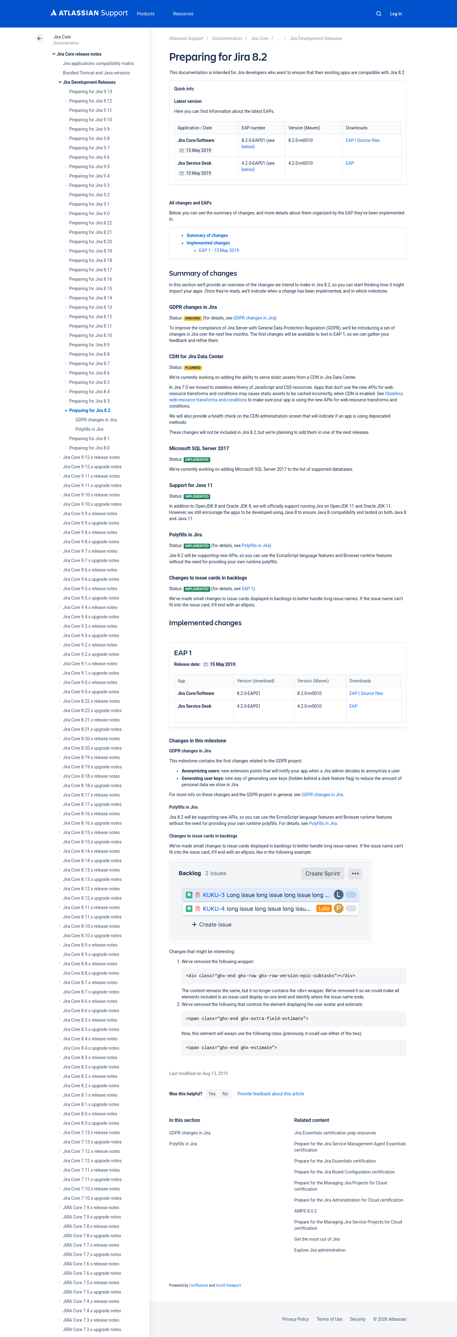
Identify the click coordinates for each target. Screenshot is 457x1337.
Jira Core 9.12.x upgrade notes (92, 466)
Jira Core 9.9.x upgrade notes (91, 522)
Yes (212, 1093)
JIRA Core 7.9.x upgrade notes (92, 1216)
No (225, 1093)
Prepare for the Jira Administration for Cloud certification (348, 1200)
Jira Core (62, 36)
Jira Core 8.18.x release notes (91, 776)
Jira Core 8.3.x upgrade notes (91, 1066)
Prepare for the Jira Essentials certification (335, 1161)
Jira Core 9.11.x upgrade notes (92, 485)
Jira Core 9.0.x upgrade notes (91, 691)
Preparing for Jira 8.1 (89, 438)
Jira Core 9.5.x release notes (90, 588)
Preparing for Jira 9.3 (89, 185)
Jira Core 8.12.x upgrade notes (92, 898)
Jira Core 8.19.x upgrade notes (92, 766)
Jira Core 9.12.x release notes (91, 457)
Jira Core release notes (79, 54)
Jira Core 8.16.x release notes (91, 813)
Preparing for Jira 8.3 (89, 401)
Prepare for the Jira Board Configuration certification (344, 1171)
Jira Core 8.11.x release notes (91, 907)
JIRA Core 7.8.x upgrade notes (92, 1235)
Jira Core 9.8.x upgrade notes (91, 541)
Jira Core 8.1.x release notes (90, 1095)
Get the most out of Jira (317, 1239)
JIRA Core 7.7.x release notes (91, 1245)
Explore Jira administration (319, 1250)
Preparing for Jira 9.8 (89, 138)
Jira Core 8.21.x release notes (91, 719)
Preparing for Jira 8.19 (90, 251)
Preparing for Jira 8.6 (89, 372)
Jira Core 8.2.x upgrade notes (91, 1085)
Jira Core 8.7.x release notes (90, 982)
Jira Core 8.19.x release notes (91, 757)
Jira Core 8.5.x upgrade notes (91, 1029)
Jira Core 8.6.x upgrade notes (91, 1010)
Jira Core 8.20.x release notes (91, 738)
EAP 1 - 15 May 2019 (219, 250)
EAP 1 (247, 588)
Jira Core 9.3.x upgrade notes (91, 635)
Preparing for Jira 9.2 (89, 194)
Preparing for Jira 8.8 (89, 354)
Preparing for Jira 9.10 (90, 119)
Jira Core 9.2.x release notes (90, 644)
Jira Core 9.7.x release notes (90, 551)
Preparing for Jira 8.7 (89, 363)
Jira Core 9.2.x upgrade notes (91, 654)
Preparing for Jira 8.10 (90, 335)
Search (379, 14)
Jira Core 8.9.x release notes (90, 944)
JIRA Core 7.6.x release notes (91, 1263)
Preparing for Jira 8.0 (89, 447)
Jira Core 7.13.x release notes (91, 1132)
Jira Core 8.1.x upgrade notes (91, 1104)
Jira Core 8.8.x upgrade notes (91, 973)
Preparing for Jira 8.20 (90, 241)
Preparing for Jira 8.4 (89, 391)
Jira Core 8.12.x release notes (91, 888)
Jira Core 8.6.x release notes (90, 1001)
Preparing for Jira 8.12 (90, 316)
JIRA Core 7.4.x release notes (91, 1301)
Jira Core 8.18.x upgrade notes (92, 785)
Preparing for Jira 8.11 (90, 326)
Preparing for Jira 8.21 (90, 232)
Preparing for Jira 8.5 (89, 382)
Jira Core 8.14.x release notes (91, 851)
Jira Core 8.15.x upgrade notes (92, 841)
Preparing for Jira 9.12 (90, 100)
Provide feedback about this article (270, 1093)
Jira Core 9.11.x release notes (91, 476)
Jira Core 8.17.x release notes (91, 794)
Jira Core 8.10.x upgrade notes (92, 935)
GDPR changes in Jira (96, 419)
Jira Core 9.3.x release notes (90, 626)
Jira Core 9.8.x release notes (90, 532)
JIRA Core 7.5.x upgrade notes (92, 1291)
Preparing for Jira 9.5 (89, 166)
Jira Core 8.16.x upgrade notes (92, 823)
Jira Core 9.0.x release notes (90, 682)
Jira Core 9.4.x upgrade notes (91, 616)
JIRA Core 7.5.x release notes (91, 1282)
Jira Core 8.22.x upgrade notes (92, 710)
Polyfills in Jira (89, 429)
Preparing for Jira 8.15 (90, 288)
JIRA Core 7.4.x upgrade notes (92, 1310)
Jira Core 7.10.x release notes (91, 1188)
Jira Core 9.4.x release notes (90, 607)
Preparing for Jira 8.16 (90, 279)
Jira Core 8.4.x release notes (90, 1038)
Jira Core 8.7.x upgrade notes (91, 991)
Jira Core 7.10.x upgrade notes (92, 1198)
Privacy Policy (295, 1319)
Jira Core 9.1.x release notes (90, 663)
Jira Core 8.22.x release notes (91, 701)
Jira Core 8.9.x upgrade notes (91, 954)
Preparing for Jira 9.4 (89, 175)
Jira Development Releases (89, 82)
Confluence (198, 1285)
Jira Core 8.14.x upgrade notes (92, 860)
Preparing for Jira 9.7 (89, 147)
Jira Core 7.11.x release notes (91, 1170)
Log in (396, 13)
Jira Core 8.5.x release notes (90, 1020)
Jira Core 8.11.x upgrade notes (92, 916)
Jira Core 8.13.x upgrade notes (92, 879)
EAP (350, 140)
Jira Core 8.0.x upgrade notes (91, 1123)
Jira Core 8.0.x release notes (90, 1113)
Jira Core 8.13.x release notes (91, 869)
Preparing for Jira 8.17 (90, 269)
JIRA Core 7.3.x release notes (91, 1320)
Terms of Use (329, 1319)
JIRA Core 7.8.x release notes (91, 1226)
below (247, 146)
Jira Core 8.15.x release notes (91, 832)
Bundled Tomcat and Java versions (96, 72)
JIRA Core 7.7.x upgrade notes (92, 1254)
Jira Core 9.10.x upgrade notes (92, 504)
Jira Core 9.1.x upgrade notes (91, 673)
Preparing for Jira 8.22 (90, 222)
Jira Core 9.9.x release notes (90, 513)
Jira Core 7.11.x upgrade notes (92, 1179)
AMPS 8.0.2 (305, 1211)
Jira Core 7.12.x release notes (91, 1151)
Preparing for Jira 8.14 (90, 297)
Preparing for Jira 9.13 (90, 91)
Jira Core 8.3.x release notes (90, 1057)
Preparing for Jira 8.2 (90, 410)
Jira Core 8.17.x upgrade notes (92, 804)
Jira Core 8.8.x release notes (90, 963)
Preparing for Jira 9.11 (90, 110)
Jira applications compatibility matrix (98, 63)
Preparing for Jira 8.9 (89, 344)
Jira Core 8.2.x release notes (90, 1076)
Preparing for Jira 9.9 (89, 129)
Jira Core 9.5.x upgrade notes (91, 598)
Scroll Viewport (228, 1285)
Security (358, 1319)
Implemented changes (208, 242)
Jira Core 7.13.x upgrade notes (92, 1141)
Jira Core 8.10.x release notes (91, 926)
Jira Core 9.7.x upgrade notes (91, 560)
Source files (368, 140)
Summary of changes (207, 235)
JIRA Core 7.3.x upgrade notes (92, 1329)
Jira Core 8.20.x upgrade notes (92, 748)
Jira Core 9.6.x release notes (90, 569)
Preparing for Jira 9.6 (89, 157)
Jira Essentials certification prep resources (335, 1132)
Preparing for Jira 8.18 (90, 260)
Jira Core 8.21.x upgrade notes (92, 729)
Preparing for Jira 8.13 (90, 307)
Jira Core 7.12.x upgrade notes (92, 1160)
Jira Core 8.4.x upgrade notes (91, 1048)
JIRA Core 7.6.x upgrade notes (92, 1273)
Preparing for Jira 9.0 (89, 213)
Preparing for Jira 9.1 (89, 204)
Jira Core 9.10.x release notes (91, 494)
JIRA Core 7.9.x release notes (91, 1207)
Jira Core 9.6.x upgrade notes (91, 579)
